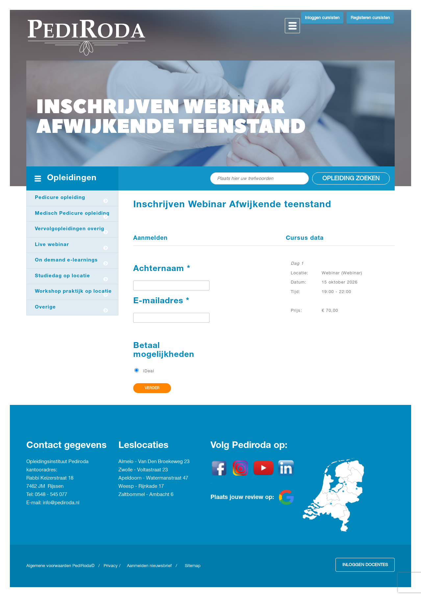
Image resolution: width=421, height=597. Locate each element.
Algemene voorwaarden (49, 566)
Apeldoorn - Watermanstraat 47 (153, 478)
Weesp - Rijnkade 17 (141, 486)
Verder (152, 388)
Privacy (111, 566)
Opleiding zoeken (351, 178)
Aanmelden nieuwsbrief (149, 566)
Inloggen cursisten (322, 18)
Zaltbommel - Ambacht (144, 494)
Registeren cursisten (370, 18)
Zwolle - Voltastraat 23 (143, 470)
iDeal (148, 371)
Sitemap (193, 566)
